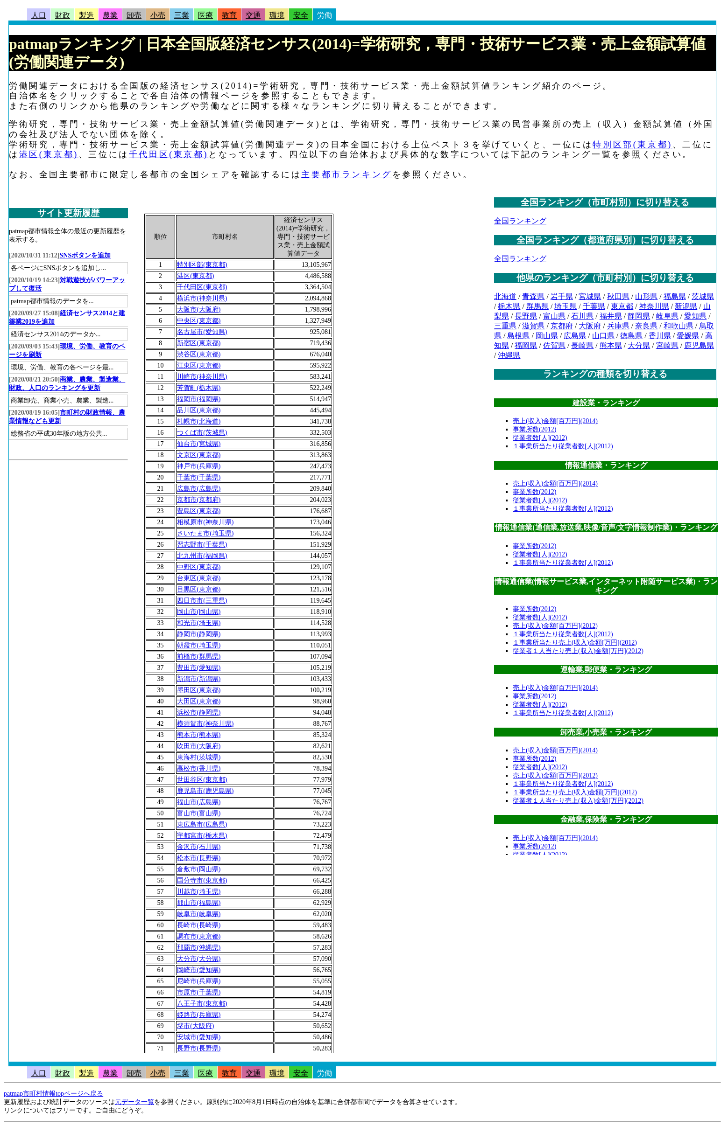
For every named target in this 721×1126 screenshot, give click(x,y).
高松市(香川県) (198, 768)
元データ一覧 (134, 1101)
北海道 (505, 296)
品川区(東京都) (198, 410)
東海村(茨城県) (198, 757)
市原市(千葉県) (198, 992)
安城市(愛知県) (198, 1037)
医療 (205, 15)
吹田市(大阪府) (198, 746)
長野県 (526, 316)
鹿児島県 (699, 345)
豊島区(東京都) (198, 510)
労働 (324, 15)
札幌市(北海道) (198, 421)
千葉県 (594, 306)
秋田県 (618, 296)
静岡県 (639, 316)
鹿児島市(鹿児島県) (205, 790)
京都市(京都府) (198, 499)
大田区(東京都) (198, 701)
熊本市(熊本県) (198, 734)
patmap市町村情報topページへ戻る (53, 1093)
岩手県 (562, 296)
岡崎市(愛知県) (198, 969)
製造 (86, 15)
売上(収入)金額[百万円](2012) (555, 625)
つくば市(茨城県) (202, 432)
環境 (276, 15)
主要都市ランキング (346, 174)
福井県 (611, 316)
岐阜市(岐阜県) (198, 914)
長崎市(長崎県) (198, 925)
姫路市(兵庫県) (198, 1014)
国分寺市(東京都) (202, 880)
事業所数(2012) (534, 429)
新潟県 (686, 306)
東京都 (622, 306)
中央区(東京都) (198, 320)
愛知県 (695, 316)
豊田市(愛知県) (198, 667)
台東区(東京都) (198, 578)
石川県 (582, 316)
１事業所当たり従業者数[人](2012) (563, 446)
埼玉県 (565, 306)
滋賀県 (533, 326)
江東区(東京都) (198, 365)
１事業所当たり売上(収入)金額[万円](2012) (575, 642)
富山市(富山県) (198, 813)
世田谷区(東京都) (202, 779)
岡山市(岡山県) (198, 611)
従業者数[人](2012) (540, 437)
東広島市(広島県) (202, 824)
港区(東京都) (48, 154)
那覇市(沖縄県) (198, 947)
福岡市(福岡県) (198, 399)
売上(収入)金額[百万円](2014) (555, 420)
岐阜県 (667, 316)
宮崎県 (667, 345)
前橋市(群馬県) (198, 656)
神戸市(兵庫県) (198, 466)
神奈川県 (654, 306)
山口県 (603, 336)
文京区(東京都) (198, 455)
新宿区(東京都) (198, 343)
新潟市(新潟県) (198, 678)
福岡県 (526, 345)
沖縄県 (509, 355)
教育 (229, 15)
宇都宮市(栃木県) (202, 835)
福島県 (675, 296)
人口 (38, 15)
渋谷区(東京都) (198, 354)
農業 (110, 15)
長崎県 (582, 345)
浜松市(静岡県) (198, 712)
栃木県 (509, 306)
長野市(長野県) (198, 1048)
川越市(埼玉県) (198, 891)
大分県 (639, 345)
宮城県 (590, 296)
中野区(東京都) (198, 566)
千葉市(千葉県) (198, 477)
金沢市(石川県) (198, 846)
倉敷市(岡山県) (198, 869)
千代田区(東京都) (168, 154)
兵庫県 (618, 326)
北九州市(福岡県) (202, 555)
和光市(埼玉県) (198, 622)
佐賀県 (554, 345)
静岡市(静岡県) (198, 634)
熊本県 (611, 345)
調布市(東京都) (198, 936)
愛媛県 (688, 336)
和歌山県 (678, 326)
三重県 (505, 326)
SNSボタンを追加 (85, 255)
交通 (253, 15)
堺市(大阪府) (195, 1025)
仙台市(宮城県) (198, 443)
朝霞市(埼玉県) (198, 645)
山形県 (646, 296)
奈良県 (646, 326)
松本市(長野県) (198, 858)
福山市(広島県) (198, 802)
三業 (181, 15)
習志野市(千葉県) (202, 544)
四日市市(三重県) (202, 600)
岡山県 (547, 336)
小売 (157, 15)
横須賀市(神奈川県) (205, 723)
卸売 (134, 15)
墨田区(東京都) (198, 690)
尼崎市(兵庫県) (198, 981)
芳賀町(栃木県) (198, 387)
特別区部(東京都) (632, 144)
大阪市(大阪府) (198, 309)
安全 (300, 15)
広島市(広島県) (198, 488)
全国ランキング (520, 221)
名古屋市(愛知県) (202, 331)
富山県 (554, 316)
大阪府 (590, 326)
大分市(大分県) (198, 958)
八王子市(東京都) (202, 1003)
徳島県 (631, 336)
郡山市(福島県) (198, 902)
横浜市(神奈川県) (202, 298)
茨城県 (703, 296)
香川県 (660, 336)
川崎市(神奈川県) (202, 376)
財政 (62, 15)
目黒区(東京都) (198, 589)
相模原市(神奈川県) (205, 522)
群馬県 (537, 306)
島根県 (518, 336)
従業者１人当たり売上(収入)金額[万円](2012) (578, 650)
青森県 (533, 296)
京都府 (562, 326)
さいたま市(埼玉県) (205, 533)
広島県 (575, 336)
